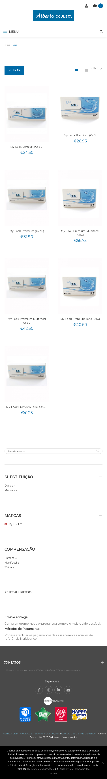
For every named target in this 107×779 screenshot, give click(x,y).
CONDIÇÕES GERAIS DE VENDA (79, 733)
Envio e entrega (16, 617)
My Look (14, 524)
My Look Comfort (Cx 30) (26, 146)
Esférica (9, 558)
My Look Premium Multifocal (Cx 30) (27, 320)
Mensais (10, 490)
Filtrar (14, 70)
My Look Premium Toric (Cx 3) (80, 319)
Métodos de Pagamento (22, 629)
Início (7, 44)
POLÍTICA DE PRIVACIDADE (16, 733)
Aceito (53, 773)
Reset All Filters (18, 592)
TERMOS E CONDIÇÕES (47, 733)
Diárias (9, 485)
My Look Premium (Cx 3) (80, 135)
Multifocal (11, 562)
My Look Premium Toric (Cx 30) (26, 407)
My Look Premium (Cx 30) (27, 231)
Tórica (8, 567)
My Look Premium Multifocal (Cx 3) (80, 232)
